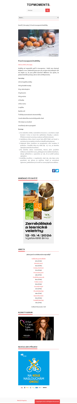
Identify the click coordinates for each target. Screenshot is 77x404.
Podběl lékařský (38, 300)
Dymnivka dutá (38, 296)
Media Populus (22, 400)
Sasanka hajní (38, 286)
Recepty (26, 25)
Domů (20, 25)
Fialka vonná (38, 282)
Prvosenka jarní (38, 272)
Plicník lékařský (38, 291)
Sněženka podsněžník (38, 259)
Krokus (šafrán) (39, 268)
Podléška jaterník (38, 277)
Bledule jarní (38, 263)
